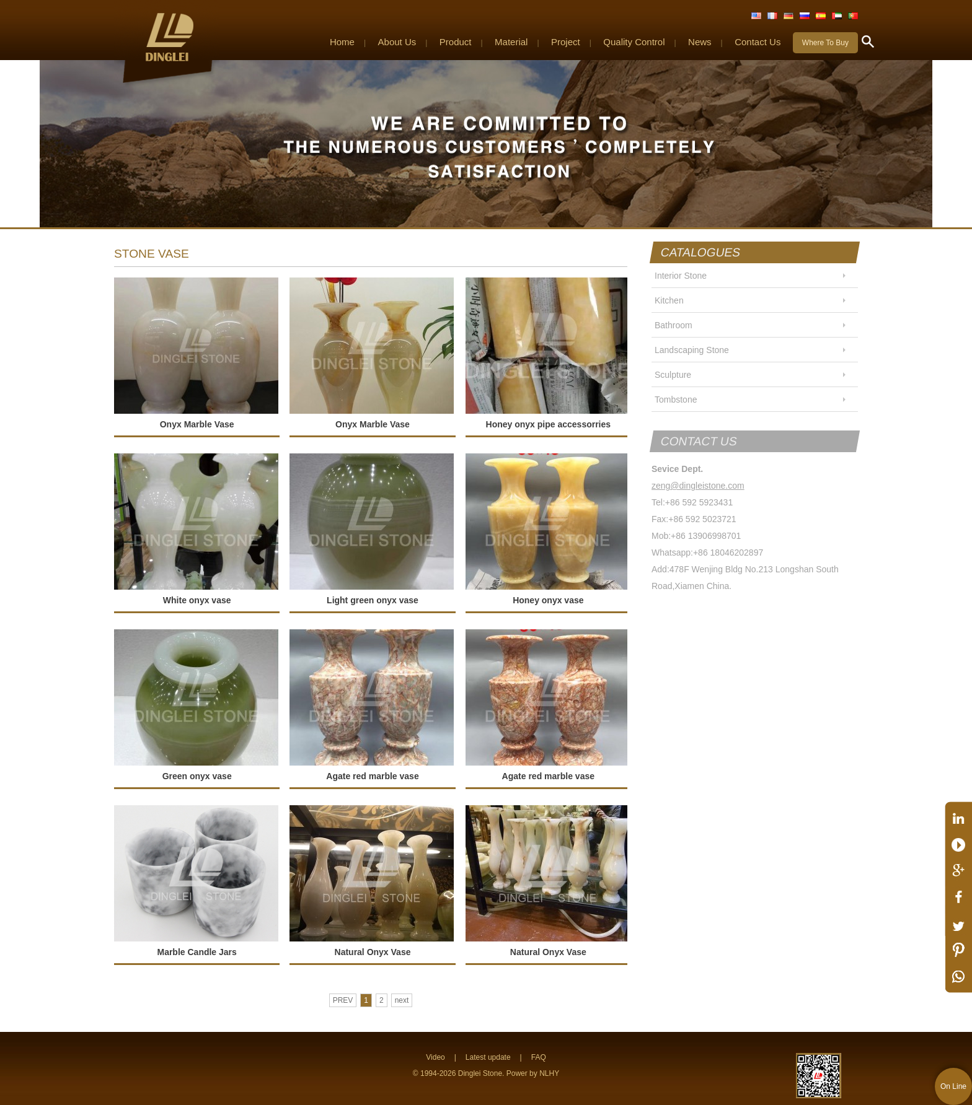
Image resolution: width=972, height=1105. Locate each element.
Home (342, 42)
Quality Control (634, 42)
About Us (397, 42)
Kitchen (669, 300)
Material (511, 42)
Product (456, 42)
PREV (343, 1000)
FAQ (538, 1057)
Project (565, 42)
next (402, 1000)
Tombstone (676, 399)
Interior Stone (681, 276)
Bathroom (673, 325)
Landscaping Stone (692, 350)
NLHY (549, 1073)
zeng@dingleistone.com (698, 486)
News (700, 42)
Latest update (488, 1057)
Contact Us (757, 42)
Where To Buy (825, 42)
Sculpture (673, 375)
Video (435, 1057)
